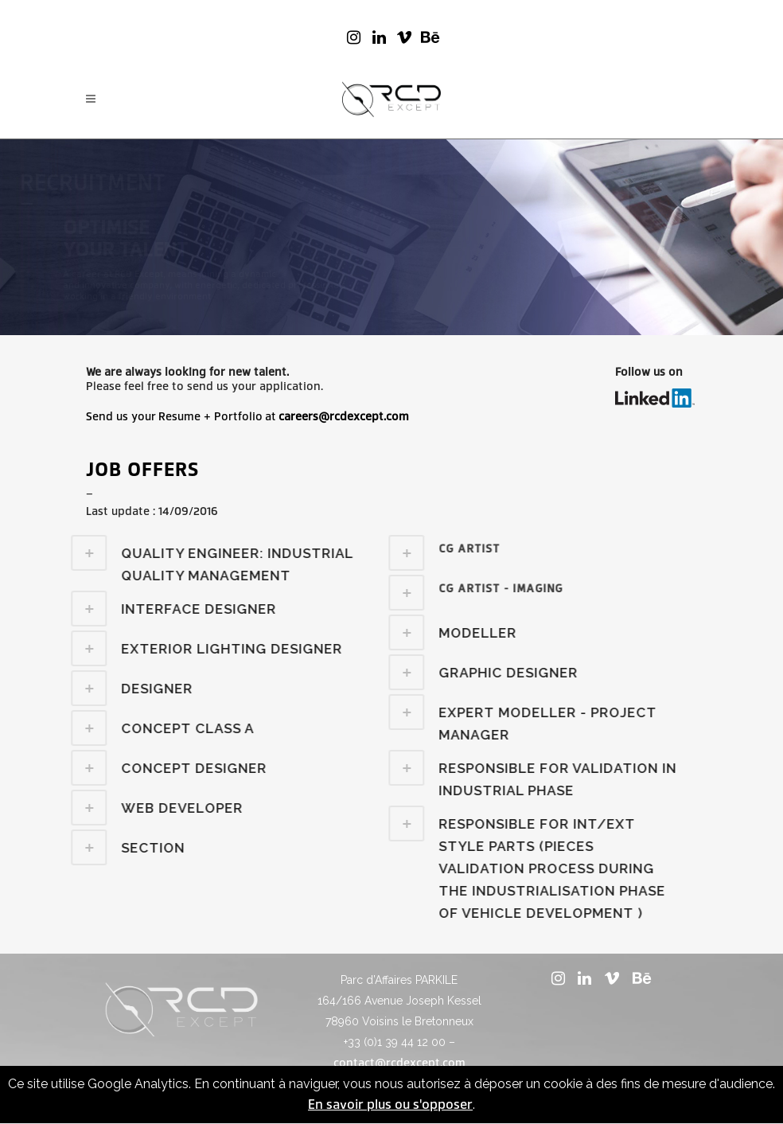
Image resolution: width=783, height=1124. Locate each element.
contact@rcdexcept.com (399, 1063)
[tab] (462, 553)
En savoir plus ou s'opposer (390, 1104)
